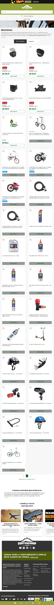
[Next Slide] (39, 16)
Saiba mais (34, 557)
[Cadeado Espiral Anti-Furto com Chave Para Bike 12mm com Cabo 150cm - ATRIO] (40, 193)
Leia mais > (4, 533)
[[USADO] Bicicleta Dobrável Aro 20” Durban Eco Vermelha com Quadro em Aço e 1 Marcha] (13, 193)
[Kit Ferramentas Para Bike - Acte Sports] (40, 370)
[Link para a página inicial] (25, 19)
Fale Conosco (27, 584)
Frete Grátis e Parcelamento (27, 575)
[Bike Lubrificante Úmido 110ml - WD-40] (40, 252)
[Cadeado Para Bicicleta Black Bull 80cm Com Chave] (13, 132)
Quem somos (36, 566)
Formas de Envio (27, 580)
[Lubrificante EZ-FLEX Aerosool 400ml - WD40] (40, 222)
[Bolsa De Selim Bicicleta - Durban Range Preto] (40, 61)
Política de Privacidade (35, 575)
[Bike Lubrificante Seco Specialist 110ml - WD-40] (40, 281)
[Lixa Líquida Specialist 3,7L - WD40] (13, 252)
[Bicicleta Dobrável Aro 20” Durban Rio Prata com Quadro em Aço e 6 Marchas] (40, 129)
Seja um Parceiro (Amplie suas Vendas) (45, 571)
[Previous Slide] (15, 16)
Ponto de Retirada (28, 582)
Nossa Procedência (35, 569)
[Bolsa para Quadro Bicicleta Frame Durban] (40, 97)
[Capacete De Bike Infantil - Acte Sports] (40, 429)
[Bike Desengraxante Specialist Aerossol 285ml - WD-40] (13, 311)
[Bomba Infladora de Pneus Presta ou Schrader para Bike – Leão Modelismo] (40, 311)
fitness (36, 32)
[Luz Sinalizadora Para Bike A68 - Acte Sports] (40, 399)
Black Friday (43, 566)
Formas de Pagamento (46, 568)
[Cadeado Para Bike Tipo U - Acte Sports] (13, 429)
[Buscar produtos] (51, 12)
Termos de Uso (36, 572)
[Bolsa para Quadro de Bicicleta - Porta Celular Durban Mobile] (13, 97)
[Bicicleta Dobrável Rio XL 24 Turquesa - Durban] (13, 458)
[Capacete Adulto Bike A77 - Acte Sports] (13, 370)
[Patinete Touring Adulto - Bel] (40, 340)
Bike (29, 19)
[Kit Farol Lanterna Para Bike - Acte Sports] (13, 399)
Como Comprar (27, 568)
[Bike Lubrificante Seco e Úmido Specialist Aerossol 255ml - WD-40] (13, 281)
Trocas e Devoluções (28, 578)
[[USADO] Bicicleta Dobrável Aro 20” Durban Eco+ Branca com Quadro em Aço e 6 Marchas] (40, 163)
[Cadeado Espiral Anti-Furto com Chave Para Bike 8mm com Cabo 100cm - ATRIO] (13, 222)
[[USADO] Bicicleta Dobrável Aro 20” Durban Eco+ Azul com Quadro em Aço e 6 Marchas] (13, 163)
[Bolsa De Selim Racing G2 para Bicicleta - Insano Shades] (13, 61)
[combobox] (27, 12)
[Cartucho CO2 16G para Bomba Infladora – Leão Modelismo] (13, 340)
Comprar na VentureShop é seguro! (27, 572)
